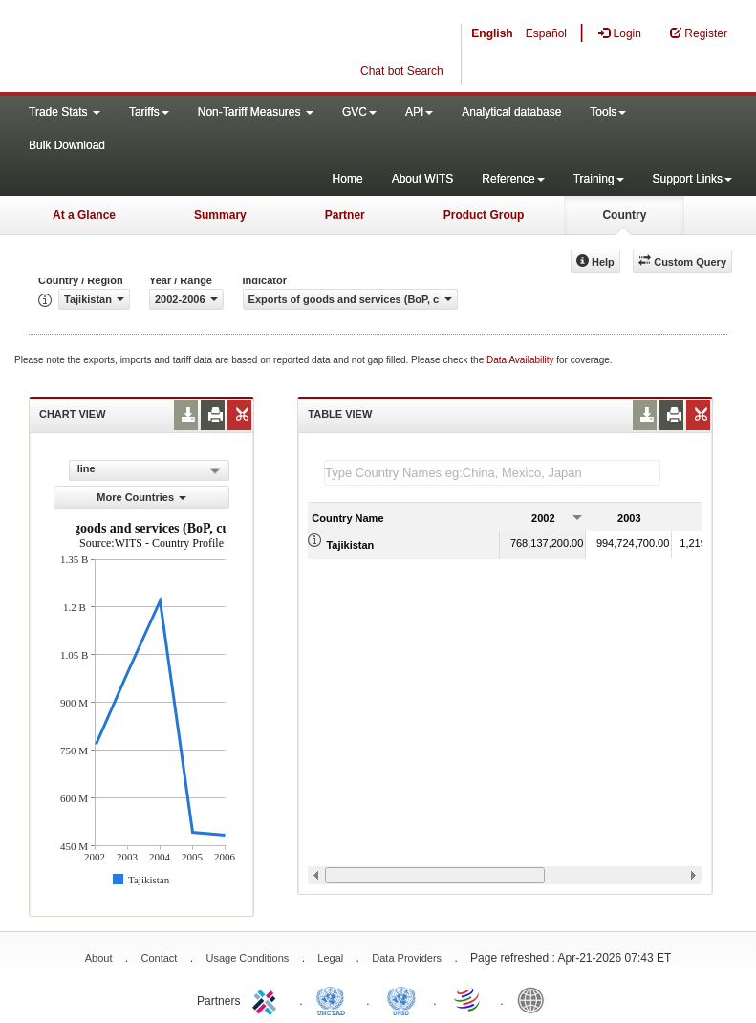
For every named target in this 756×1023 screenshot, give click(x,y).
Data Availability (521, 360)
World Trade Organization (468, 999)
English (491, 33)
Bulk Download (67, 145)
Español (546, 33)
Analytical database (511, 112)
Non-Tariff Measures (255, 112)
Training (598, 178)
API (419, 112)
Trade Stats (64, 112)
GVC (359, 112)
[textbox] (492, 473)
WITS (191, 48)
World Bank (535, 999)
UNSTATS (401, 999)
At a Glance (84, 215)
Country (624, 215)
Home (348, 178)
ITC (267, 999)
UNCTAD (334, 999)
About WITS (423, 178)
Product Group (484, 215)
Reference (513, 178)
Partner (345, 215)
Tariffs (149, 112)
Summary (220, 215)
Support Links (692, 178)
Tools (608, 112)
